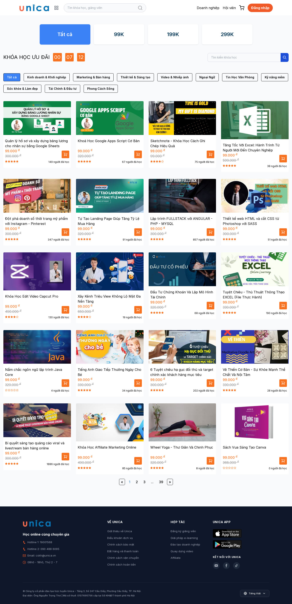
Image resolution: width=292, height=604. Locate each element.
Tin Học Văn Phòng (240, 77)
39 (161, 482)
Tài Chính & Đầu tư (62, 88)
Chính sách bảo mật (120, 544)
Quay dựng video (182, 551)
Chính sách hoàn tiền (121, 564)
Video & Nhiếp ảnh (175, 77)
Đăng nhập (260, 8)
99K (119, 34)
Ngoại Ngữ (207, 77)
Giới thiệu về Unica (119, 531)
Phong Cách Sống (100, 88)
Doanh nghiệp (208, 8)
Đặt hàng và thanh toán (123, 551)
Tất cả (64, 34)
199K (173, 34)
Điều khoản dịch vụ (120, 538)
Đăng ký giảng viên (183, 531)
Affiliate (176, 557)
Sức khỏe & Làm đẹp (22, 88)
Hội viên (229, 8)
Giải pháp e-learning (184, 538)
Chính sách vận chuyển (123, 557)
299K (227, 34)
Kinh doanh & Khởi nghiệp (46, 77)
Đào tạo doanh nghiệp (185, 544)
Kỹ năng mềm (275, 77)
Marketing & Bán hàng (93, 77)
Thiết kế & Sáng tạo (135, 77)
